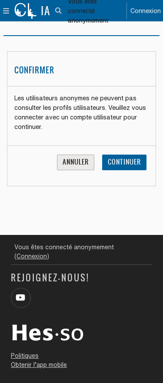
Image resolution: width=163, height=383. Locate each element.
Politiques (25, 356)
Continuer (124, 162)
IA (45, 11)
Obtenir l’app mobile (39, 365)
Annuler (76, 162)
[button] (58, 11)
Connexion (145, 10)
